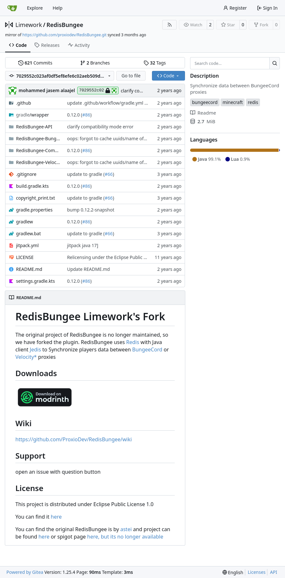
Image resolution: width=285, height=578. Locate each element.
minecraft (232, 102)
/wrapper (32, 115)
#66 (109, 174)
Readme (203, 112)
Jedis (35, 349)
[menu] (232, 572)
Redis (132, 342)
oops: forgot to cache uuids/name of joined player (119, 138)
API (273, 572)
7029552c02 (98, 90)
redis (253, 102)
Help (58, 8)
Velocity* (26, 356)
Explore (35, 8)
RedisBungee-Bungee (38, 138)
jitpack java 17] (82, 245)
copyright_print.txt (35, 198)
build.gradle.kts (32, 186)
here (56, 516)
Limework (28, 25)
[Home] (12, 8)
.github (23, 103)
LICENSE (25, 257)
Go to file (131, 76)
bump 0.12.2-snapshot (90, 210)
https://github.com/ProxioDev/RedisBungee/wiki (73, 439)
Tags (155, 63)
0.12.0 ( (74, 115)
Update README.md (88, 269)
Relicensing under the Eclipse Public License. (113, 257)
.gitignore (26, 174)
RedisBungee (64, 25)
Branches (95, 63)
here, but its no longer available (125, 536)
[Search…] (274, 63)
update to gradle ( (86, 174)
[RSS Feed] (169, 25)
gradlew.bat (28, 233)
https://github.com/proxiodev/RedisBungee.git (64, 35)
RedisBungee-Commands (38, 150)
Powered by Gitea (24, 572)
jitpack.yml (27, 245)
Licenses (257, 572)
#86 (86, 115)
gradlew (24, 222)
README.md (29, 269)
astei (126, 529)
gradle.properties (34, 210)
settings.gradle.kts (35, 281)
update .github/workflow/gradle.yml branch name (119, 103)
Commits (35, 63)
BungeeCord (147, 349)
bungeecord (205, 102)
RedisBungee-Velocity (38, 162)
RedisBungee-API (34, 127)
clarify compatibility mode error (100, 127)
